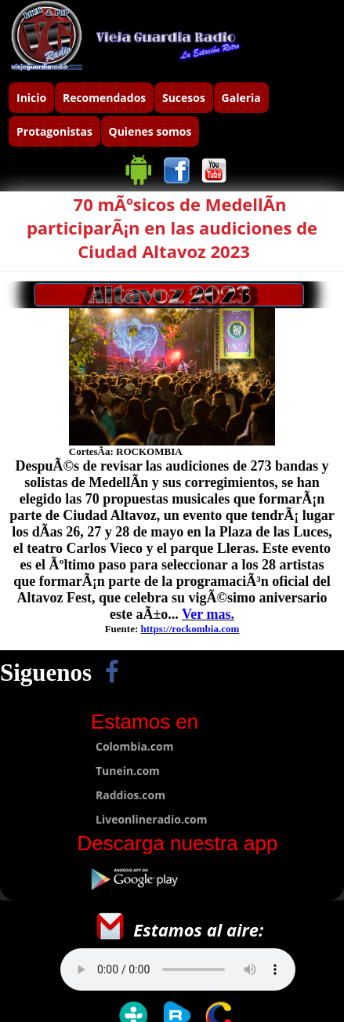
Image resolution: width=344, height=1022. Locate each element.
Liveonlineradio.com (152, 819)
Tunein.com (128, 770)
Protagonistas (54, 131)
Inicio (31, 97)
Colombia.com (134, 746)
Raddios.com (130, 794)
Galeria (241, 97)
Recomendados (104, 97)
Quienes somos (150, 131)
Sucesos (183, 97)
